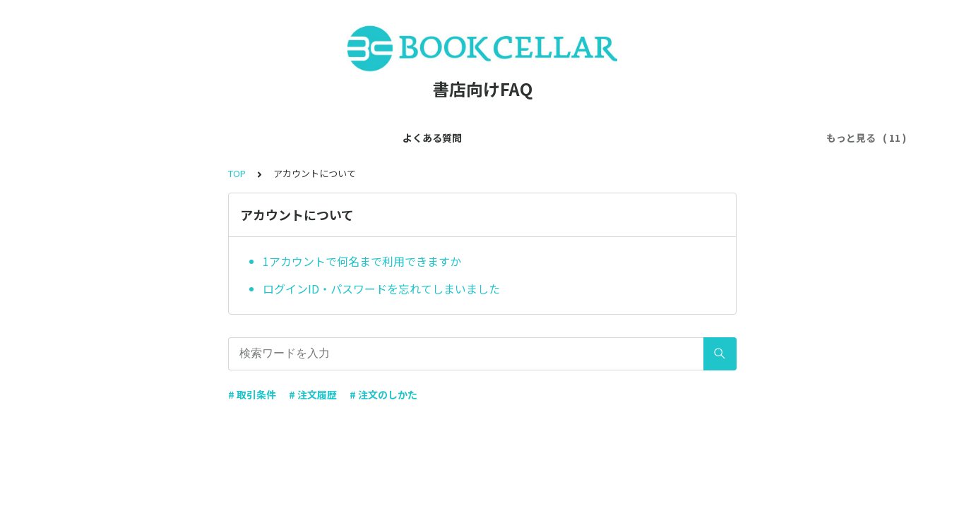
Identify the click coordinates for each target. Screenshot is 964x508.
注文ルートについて (716, 138)
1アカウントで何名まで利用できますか (362, 261)
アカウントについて (331, 138)
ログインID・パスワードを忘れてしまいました (381, 288)
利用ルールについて (439, 138)
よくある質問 (138, 138)
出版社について (538, 138)
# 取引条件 (252, 394)
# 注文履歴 (313, 394)
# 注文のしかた (383, 394)
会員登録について (227, 138)
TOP (237, 173)
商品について (623, 138)
